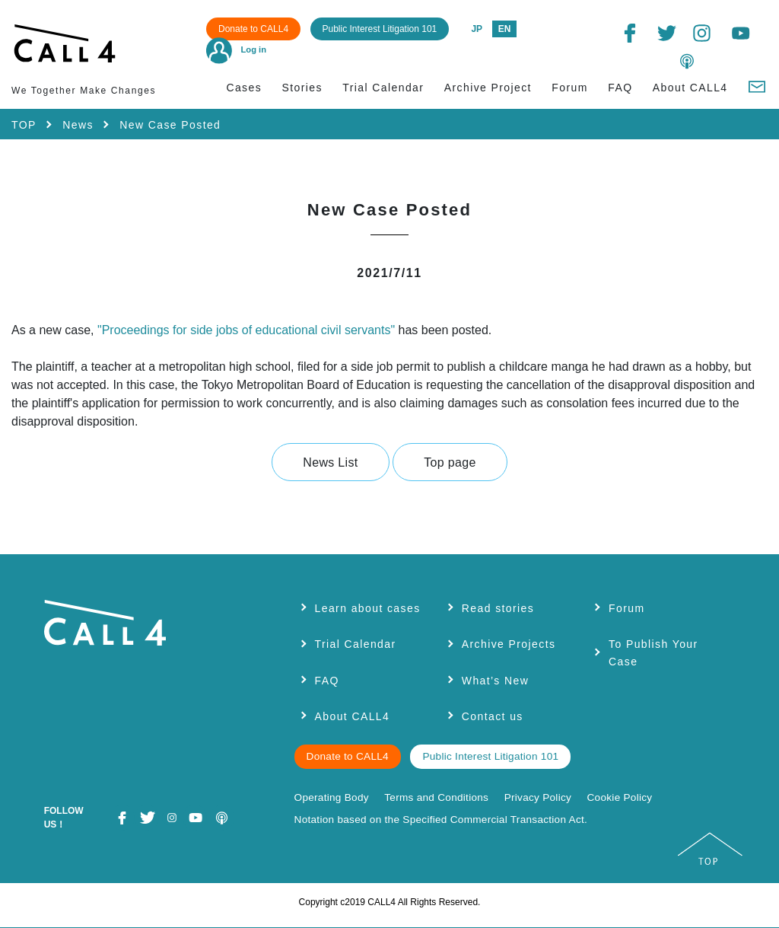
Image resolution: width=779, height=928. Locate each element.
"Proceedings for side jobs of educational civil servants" (248, 330)
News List (330, 462)
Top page (449, 462)
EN (504, 29)
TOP (24, 125)
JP (476, 29)
